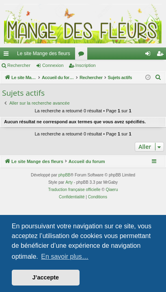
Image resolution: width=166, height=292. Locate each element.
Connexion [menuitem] (149, 55)
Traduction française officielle (74, 189)
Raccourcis (7, 55)
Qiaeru (112, 189)
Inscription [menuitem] (161, 55)
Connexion (53, 65)
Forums (82, 55)
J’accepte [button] (45, 277)
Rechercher (18, 65)
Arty (69, 182)
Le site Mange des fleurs (43, 53)
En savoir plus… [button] (64, 256)
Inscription (85, 65)
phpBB (64, 175)
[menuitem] (158, 77)
